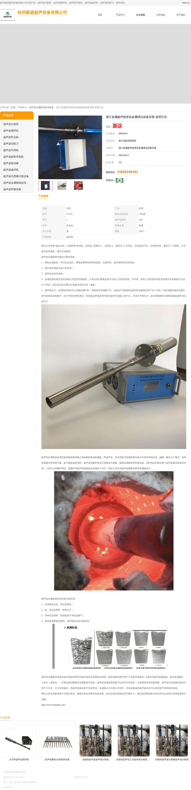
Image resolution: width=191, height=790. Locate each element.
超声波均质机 (11, 150)
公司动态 (160, 15)
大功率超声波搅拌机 (19, 759)
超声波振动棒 (11, 163)
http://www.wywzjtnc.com (53, 705)
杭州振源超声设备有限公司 (60, 777)
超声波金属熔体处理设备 (41, 107)
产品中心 (120, 15)
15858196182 (127, 172)
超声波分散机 (11, 124)
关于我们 (181, 15)
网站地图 (52, 787)
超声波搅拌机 (11, 130)
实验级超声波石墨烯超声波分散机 (172, 759)
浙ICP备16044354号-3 (35, 777)
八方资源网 (20, 787)
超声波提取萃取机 (13, 156)
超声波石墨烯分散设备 (16, 176)
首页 (100, 15)
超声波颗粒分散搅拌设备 (57, 759)
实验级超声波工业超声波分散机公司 (134, 759)
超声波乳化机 (11, 137)
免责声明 (31, 787)
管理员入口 (41, 787)
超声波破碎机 (11, 169)
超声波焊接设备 (12, 189)
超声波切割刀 (11, 143)
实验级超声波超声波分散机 (95, 759)
